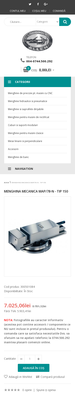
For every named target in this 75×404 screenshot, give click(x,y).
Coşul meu (39, 11)
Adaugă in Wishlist (20, 377)
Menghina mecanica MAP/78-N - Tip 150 (29, 182)
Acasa (6, 182)
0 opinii (27, 390)
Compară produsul (53, 377)
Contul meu (18, 11)
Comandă (59, 11)
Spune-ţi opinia (46, 390)
